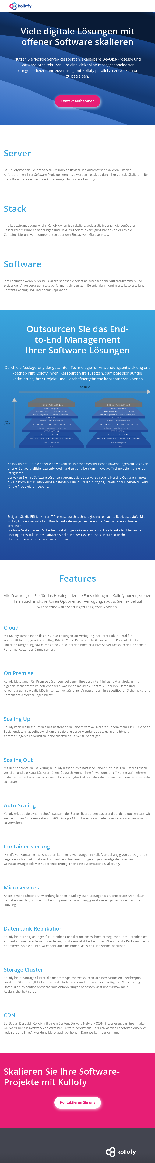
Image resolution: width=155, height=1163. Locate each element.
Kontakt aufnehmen (78, 101)
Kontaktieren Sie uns (77, 1102)
